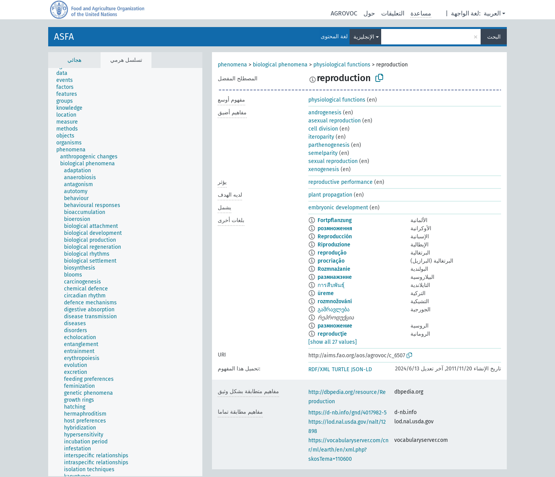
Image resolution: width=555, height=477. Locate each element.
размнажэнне (335, 277)
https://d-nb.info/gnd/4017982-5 (347, 412)
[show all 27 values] (332, 342)
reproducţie (332, 334)
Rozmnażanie (334, 269)
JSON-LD (361, 369)
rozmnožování (335, 301)
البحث (494, 37)
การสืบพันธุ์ (331, 285)
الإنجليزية (363, 37)
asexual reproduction (334, 120)
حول (369, 13)
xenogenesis (323, 169)
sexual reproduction (333, 161)
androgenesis (324, 112)
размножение (335, 326)
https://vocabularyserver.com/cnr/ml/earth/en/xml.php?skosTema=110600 (348, 449)
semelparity (323, 153)
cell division (323, 129)
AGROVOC (344, 13)
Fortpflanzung (335, 220)
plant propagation (330, 195)
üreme (326, 293)
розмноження (335, 228)
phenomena (232, 64)
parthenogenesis (329, 145)
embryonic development (338, 207)
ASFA (64, 36)
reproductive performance (340, 182)
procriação (331, 261)
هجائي (74, 60)
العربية (492, 13)
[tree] (125, 272)
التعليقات (392, 13)
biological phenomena (280, 64)
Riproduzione (334, 244)
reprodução (332, 253)
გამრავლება (334, 309)
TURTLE (340, 369)
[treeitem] (65, 73)
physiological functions (341, 64)
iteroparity (321, 137)
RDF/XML (319, 369)
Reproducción (335, 236)
